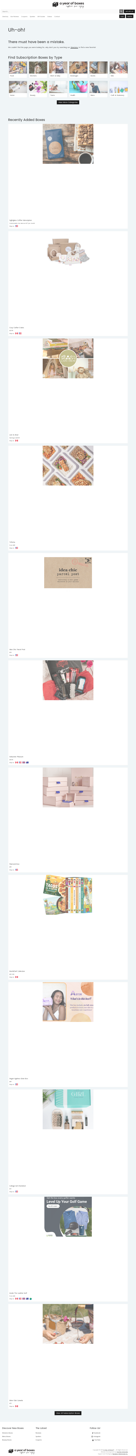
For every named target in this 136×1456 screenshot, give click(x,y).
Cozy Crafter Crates (16, 328)
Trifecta (12, 542)
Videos (49, 16)
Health (72, 95)
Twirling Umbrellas (122, 1452)
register (129, 16)
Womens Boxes (7, 1433)
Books (93, 76)
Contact (57, 16)
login (122, 16)
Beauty (32, 95)
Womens (33, 76)
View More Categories (68, 102)
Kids (112, 76)
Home (12, 95)
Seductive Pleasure (16, 757)
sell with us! (129, 11)
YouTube (96, 1440)
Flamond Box (14, 864)
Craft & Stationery (117, 95)
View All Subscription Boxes (68, 1413)
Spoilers (32, 16)
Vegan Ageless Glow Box (18, 1078)
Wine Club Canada (16, 1400)
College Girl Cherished (17, 1186)
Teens (52, 95)
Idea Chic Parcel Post (17, 649)
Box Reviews (15, 16)
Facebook (96, 1433)
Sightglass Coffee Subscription (20, 220)
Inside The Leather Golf (18, 1293)
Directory (5, 16)
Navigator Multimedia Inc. (120, 1454)
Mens (93, 95)
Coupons (24, 16)
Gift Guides (41, 16)
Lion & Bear (13, 435)
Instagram (95, 1436)
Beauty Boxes (7, 1440)
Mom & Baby (55, 76)
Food (12, 76)
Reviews (38, 1433)
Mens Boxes (6, 1436)
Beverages (74, 76)
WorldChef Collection (17, 971)
